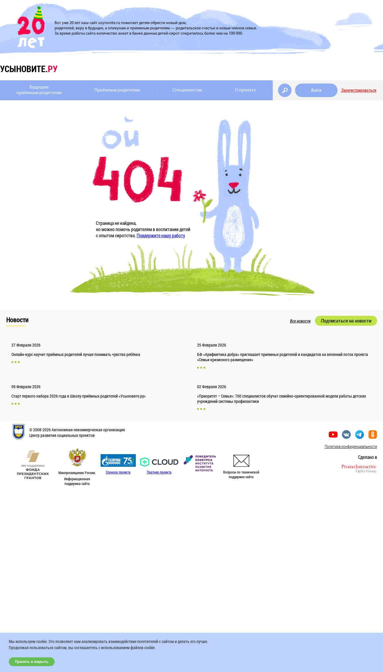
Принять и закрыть (31, 662)
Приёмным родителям (117, 90)
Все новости (300, 321)
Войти (316, 90)
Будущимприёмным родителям (39, 90)
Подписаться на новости (346, 321)
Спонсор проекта (118, 472)
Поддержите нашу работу (161, 235)
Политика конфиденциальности (351, 446)
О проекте (245, 90)
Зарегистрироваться (358, 90)
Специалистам (187, 90)
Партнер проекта (159, 472)
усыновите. (28, 68)
